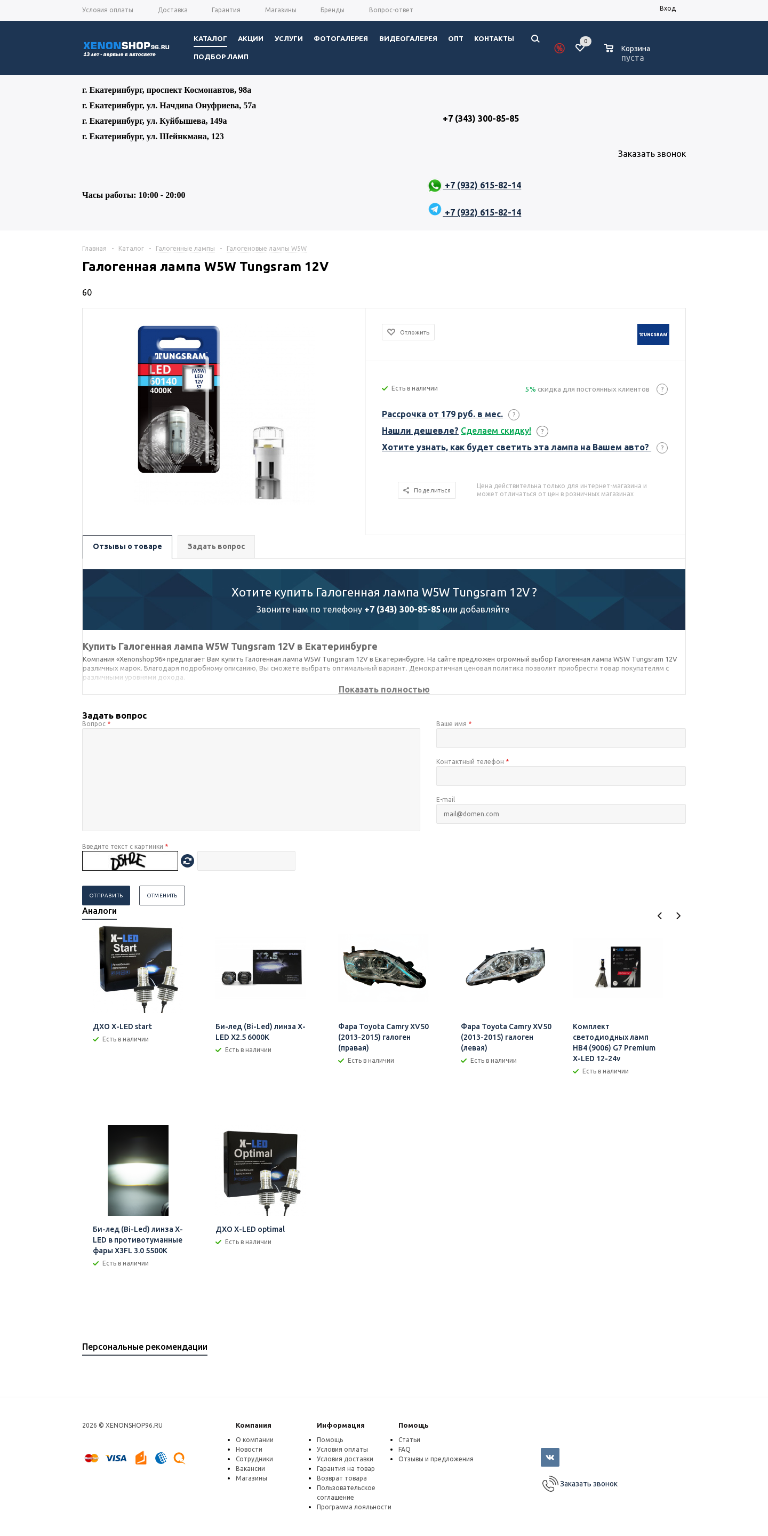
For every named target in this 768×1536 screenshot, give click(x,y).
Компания (253, 1425)
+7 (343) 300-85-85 (402, 609)
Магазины (251, 1478)
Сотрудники (254, 1458)
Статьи (409, 1439)
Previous (660, 916)
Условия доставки (345, 1458)
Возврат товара (342, 1478)
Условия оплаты (342, 1449)
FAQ (404, 1449)
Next (678, 916)
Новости (249, 1449)
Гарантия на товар (346, 1468)
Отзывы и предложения (436, 1458)
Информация (341, 1425)
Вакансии (250, 1468)
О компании (255, 1439)
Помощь (413, 1425)
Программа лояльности (354, 1506)
